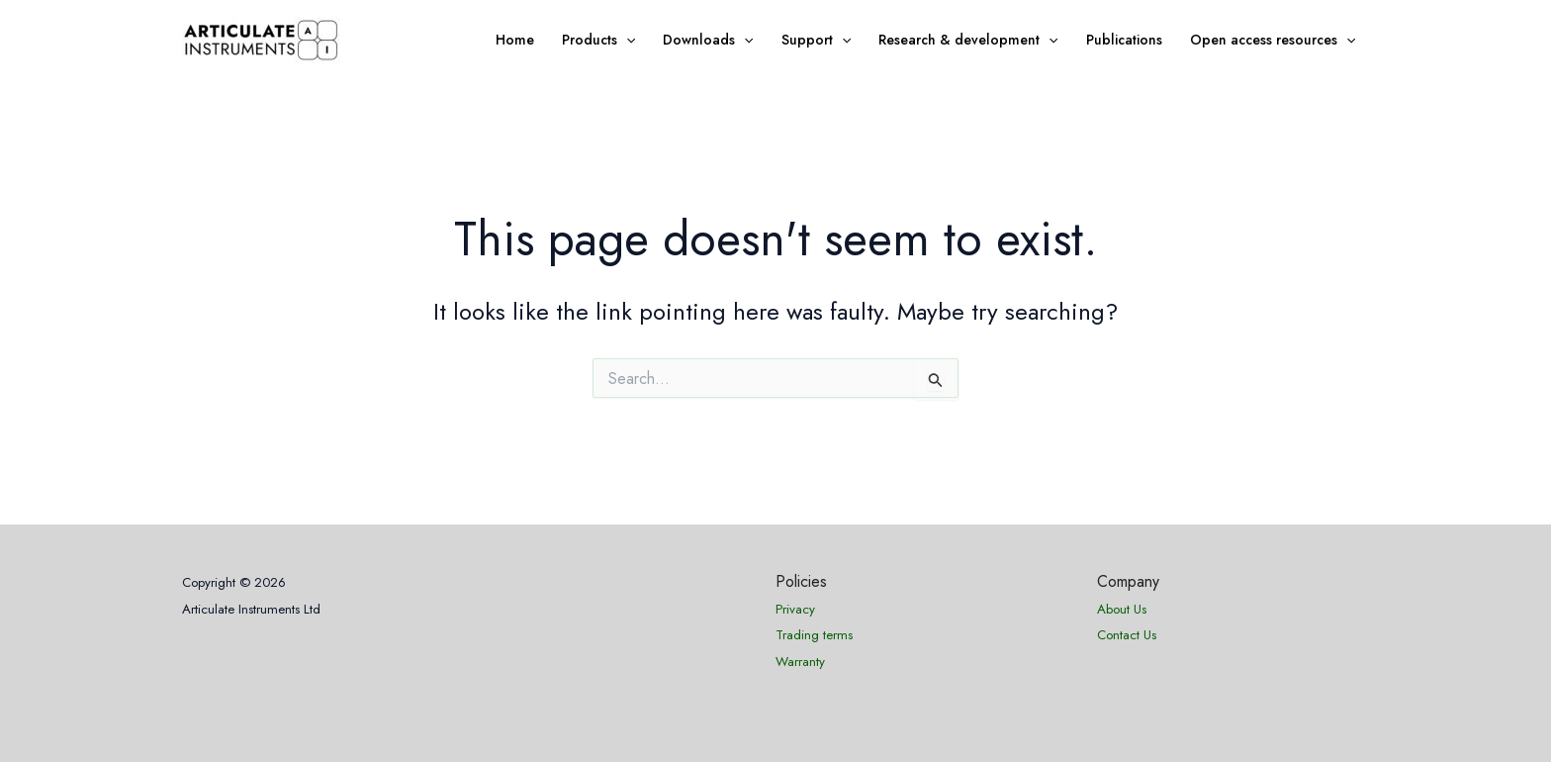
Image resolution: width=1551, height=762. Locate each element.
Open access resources (1272, 39)
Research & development (967, 39)
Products (598, 39)
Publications (1124, 39)
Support (816, 39)
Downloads (708, 39)
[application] (626, 39)
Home (515, 39)
